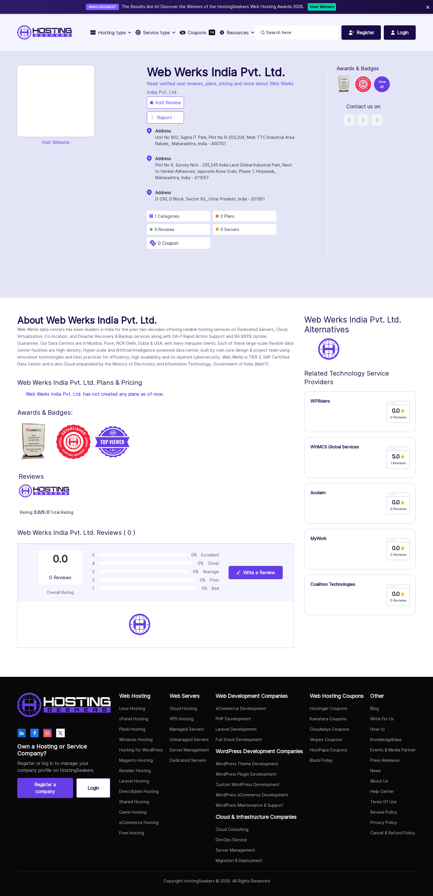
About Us (379, 780)
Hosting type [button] (110, 32)
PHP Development (233, 718)
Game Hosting (133, 812)
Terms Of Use (383, 801)
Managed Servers (187, 729)
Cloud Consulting (232, 829)
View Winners (321, 6)
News (375, 770)
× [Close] (428, 7)
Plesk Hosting (132, 729)
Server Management (189, 749)
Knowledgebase (386, 739)
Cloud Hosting (183, 708)
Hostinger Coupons (328, 708)
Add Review (165, 102)
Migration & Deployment (239, 860)
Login (93, 788)
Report (161, 117)
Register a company (45, 788)
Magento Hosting (136, 760)
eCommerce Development (241, 708)
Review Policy (383, 812)
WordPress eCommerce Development (252, 794)
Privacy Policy (383, 822)
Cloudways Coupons (329, 729)
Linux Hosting (132, 708)
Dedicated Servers (188, 760)
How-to (377, 729)
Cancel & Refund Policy (392, 832)
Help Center (382, 791)
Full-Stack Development (239, 739)
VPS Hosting (181, 718)
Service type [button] (155, 32)
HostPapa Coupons (328, 749)
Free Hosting (131, 832)
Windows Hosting (136, 739)
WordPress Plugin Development (246, 774)
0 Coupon (168, 243)
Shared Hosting (134, 801)
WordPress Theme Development (247, 763)
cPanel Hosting (133, 718)
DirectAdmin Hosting (139, 791)
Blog (374, 708)
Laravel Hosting (134, 780)
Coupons (197, 32)
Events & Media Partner (393, 749)
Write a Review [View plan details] (255, 572)
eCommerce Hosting (139, 822)
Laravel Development (236, 729)
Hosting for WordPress (141, 749)
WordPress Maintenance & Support (249, 805)
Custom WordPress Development (248, 784)
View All (382, 84)
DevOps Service (231, 839)
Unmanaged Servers (189, 739)
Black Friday (321, 760)
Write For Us (382, 718)
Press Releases (385, 760)
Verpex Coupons (326, 739)
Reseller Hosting (135, 770)
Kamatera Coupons (328, 718)
